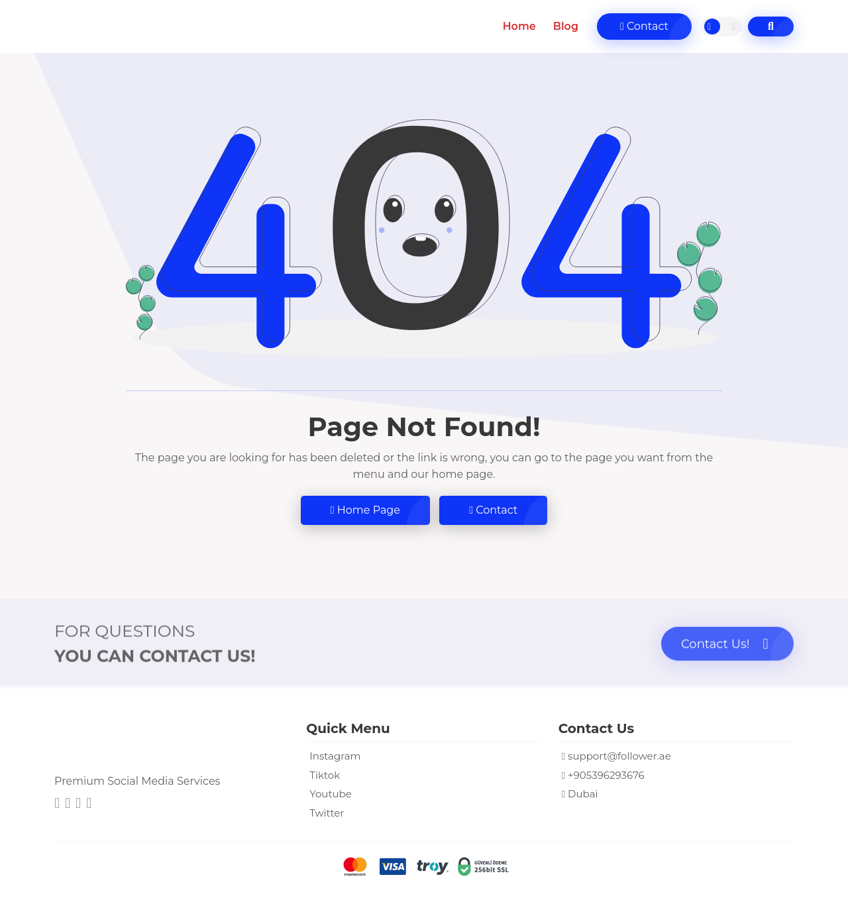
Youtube (330, 793)
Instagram (334, 756)
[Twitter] (78, 804)
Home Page (365, 510)
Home (519, 26)
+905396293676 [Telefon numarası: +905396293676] (606, 775)
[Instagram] (57, 804)
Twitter (326, 813)
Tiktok (324, 775)
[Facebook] (88, 804)
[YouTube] (67, 804)
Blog (565, 26)
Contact (644, 26)
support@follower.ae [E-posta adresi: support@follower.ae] (619, 756)
